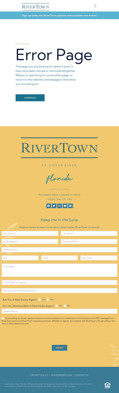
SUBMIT (59, 348)
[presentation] (25, 336)
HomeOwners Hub (61, 375)
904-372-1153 (64, 199)
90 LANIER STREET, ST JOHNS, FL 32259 (59, 195)
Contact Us (81, 375)
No (50, 299)
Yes (41, 299)
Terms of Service (64, 386)
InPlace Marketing (75, 384)
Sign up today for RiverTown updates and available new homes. (59, 15)
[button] (95, 5)
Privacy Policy (46, 386)
